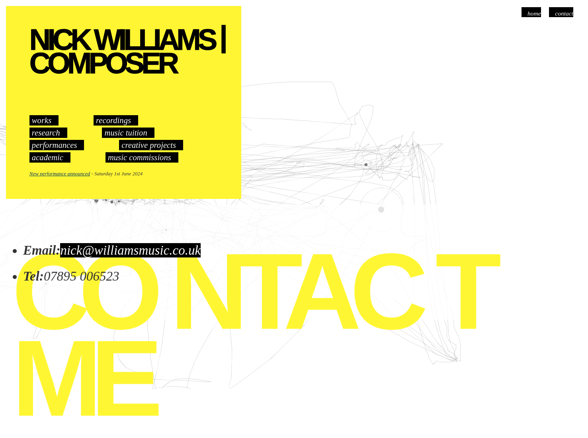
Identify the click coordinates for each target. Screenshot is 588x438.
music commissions (139, 157)
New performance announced (59, 174)
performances (54, 145)
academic (47, 157)
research (46, 132)
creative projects (148, 145)
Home (534, 13)
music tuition (125, 132)
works (41, 120)
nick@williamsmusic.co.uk (130, 250)
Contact (564, 13)
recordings (113, 120)
